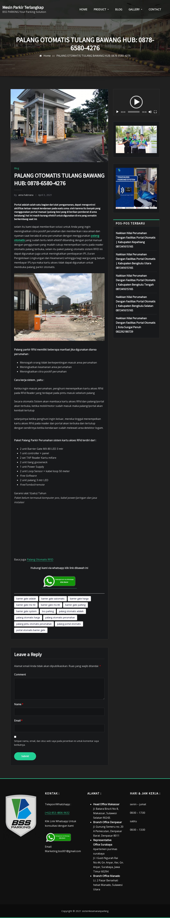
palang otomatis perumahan (60, 617)
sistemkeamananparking (95, 911)
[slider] (134, 112)
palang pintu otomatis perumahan (34, 623)
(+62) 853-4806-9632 (57, 812)
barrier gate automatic (53, 598)
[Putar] (117, 111)
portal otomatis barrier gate (30, 630)
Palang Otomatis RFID (40, 559)
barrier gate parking (75, 604)
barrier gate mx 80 (50, 604)
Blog (16, 168)
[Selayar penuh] (155, 111)
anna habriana (23, 194)
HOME (83, 9)
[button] (136, 102)
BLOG (118, 9)
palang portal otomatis (69, 623)
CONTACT (155, 9)
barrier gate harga (79, 598)
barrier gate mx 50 (25, 604)
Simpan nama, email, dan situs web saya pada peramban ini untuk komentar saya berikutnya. (56, 742)
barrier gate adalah (26, 598)
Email (18, 720)
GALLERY (135, 9)
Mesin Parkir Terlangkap (23, 7)
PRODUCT (101, 9)
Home (47, 55)
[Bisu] (150, 111)
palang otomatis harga (28, 617)
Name (18, 704)
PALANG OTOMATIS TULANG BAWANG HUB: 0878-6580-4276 (93, 55)
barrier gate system (26, 611)
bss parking (48, 611)
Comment (20, 674)
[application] (136, 102)
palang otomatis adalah (71, 611)
